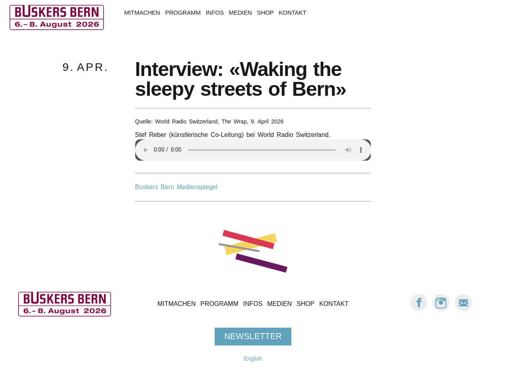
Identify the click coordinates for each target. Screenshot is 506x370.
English (253, 358)
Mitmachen (142, 12)
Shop (265, 12)
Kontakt (292, 12)
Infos (215, 12)
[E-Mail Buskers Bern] (463, 309)
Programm (183, 12)
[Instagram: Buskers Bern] (441, 309)
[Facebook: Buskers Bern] (419, 309)
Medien (240, 12)
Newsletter (253, 336)
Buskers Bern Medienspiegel (176, 187)
